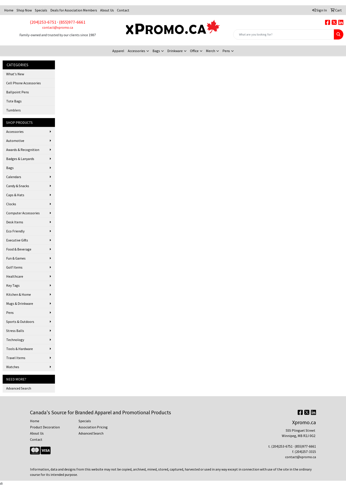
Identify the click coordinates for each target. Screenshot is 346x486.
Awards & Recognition (22, 149)
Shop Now (24, 10)
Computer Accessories (23, 213)
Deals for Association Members (73, 10)
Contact (123, 10)
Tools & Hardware (19, 349)
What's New (15, 74)
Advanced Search (18, 388)
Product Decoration (45, 427)
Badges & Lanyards (20, 158)
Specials (41, 10)
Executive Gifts (17, 240)
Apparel (118, 51)
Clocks (11, 204)
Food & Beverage (18, 249)
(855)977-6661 (72, 22)
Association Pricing (93, 427)
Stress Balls (15, 330)
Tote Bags (14, 101)
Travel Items (15, 358)
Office (194, 51)
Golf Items (14, 267)
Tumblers (13, 110)
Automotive (15, 140)
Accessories (136, 51)
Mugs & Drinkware (19, 303)
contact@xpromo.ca (57, 27)
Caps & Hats (15, 195)
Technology (15, 339)
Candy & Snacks (17, 186)
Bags (156, 51)
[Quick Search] (283, 34)
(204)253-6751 (43, 22)
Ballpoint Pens (17, 92)
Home (8, 10)
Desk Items (14, 222)
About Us (107, 10)
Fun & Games (16, 258)
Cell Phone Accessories (23, 83)
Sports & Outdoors (20, 321)
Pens (226, 51)
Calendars (13, 177)
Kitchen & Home (18, 294)
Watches (12, 367)
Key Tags (13, 285)
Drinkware (175, 51)
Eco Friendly (15, 231)
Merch (210, 51)
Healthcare (14, 276)
